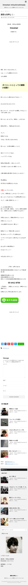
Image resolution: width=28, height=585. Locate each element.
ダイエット (6, 348)
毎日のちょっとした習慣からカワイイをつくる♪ (14, 578)
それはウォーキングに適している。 (18, 487)
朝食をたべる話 (13, 409)
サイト (4, 391)
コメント (5, 364)
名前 (4, 380)
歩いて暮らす (12, 476)
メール (5, 385)
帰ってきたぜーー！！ (15, 451)
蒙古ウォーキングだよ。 (15, 497)
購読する (4, 469)
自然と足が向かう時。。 (15, 508)
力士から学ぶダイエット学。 (17, 430)
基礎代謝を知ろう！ (10, 462)
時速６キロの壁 (13, 440)
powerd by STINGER (16, 582)
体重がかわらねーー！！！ (11, 464)
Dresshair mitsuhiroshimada (14, 5)
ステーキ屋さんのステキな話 (16, 518)
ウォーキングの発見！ (15, 419)
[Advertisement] (14, 54)
